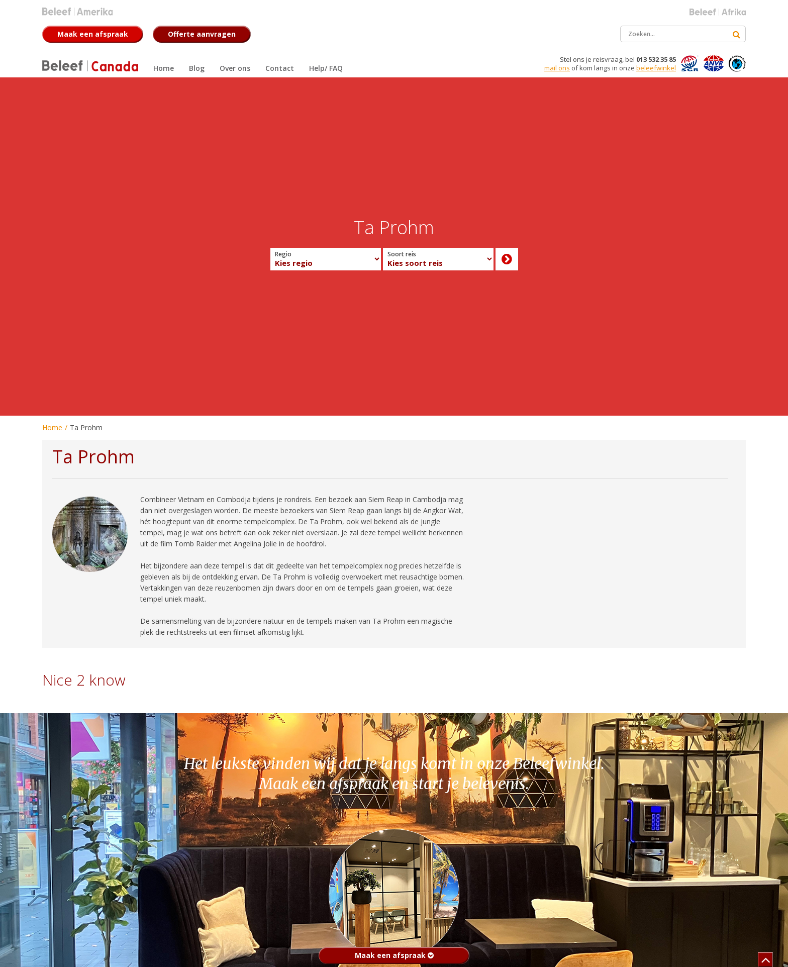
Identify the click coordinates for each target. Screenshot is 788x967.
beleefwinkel (656, 67)
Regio (283, 254)
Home (52, 427)
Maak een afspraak (394, 955)
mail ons (557, 67)
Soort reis (401, 254)
